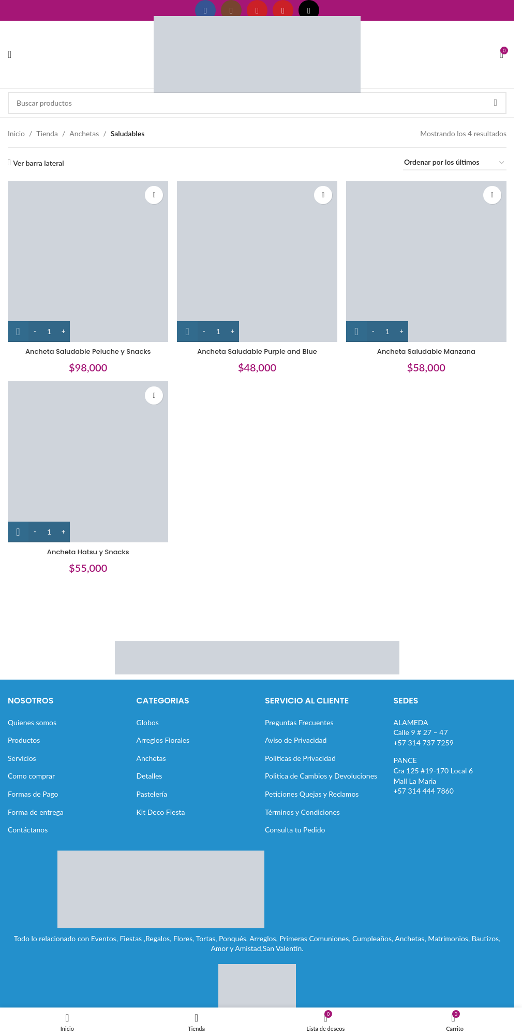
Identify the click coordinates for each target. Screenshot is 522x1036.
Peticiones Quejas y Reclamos (312, 793)
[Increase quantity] (63, 326)
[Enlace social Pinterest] (283, 10)
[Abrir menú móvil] (10, 54)
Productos (24, 740)
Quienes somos (32, 722)
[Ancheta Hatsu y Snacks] (85, 462)
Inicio (16, 133)
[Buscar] (257, 103)
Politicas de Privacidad (300, 758)
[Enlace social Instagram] (231, 10)
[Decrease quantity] (34, 326)
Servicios (22, 758)
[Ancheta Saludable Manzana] (428, 259)
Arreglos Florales (163, 740)
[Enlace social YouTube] (257, 10)
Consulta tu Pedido (295, 829)
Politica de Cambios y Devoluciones (321, 775)
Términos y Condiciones (302, 812)
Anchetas (84, 133)
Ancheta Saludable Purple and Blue (257, 346)
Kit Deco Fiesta (161, 812)
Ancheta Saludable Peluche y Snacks (85, 346)
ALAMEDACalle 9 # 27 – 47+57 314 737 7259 (424, 732)
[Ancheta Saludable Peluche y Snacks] (85, 259)
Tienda (47, 133)
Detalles (149, 775)
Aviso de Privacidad (295, 740)
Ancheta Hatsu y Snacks (85, 549)
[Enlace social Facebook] (205, 10)
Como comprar (31, 775)
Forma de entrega (36, 812)
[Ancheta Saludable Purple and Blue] (257, 259)
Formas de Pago (33, 793)
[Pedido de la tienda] (454, 162)
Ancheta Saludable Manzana (428, 346)
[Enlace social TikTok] (309, 10)
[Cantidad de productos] (49, 326)
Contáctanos (28, 829)
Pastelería (152, 793)
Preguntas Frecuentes (299, 722)
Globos (148, 722)
